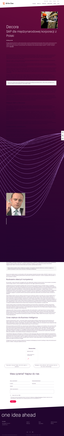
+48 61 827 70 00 (4, 424)
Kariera (40, 422)
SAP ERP (12, 46)
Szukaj (55, 1)
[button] (32, 395)
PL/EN (58, 1)
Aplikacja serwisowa (54, 422)
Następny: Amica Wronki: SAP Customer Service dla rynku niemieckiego (46, 366)
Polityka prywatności (29, 434)
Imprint (40, 434)
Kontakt (50, 1)
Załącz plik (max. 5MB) (16, 395)
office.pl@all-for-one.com (6, 423)
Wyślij (12, 401)
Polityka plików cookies (35, 434)
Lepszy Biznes (41, 423)
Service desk (46, 1)
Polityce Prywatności (39, 397)
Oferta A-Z (28, 422)
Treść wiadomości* (14, 389)
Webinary (52, 423)
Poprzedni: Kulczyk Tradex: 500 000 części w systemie (16, 366)
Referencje (28, 423)
